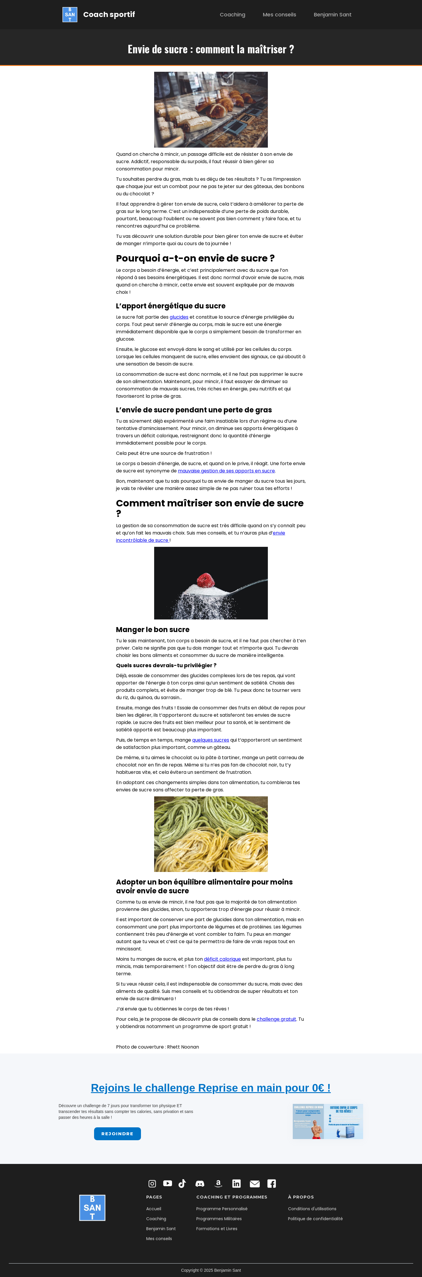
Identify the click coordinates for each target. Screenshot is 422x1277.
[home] (98, 14)
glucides (179, 317)
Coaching (232, 14)
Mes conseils (279, 14)
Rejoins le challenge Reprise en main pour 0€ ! (211, 1088)
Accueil (153, 1208)
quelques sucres (210, 740)
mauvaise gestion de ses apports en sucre (226, 470)
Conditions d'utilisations (312, 1208)
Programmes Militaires (219, 1218)
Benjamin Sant (333, 14)
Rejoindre (117, 1133)
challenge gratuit (276, 1019)
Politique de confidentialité (315, 1218)
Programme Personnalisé (222, 1208)
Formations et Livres (216, 1228)
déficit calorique (222, 959)
